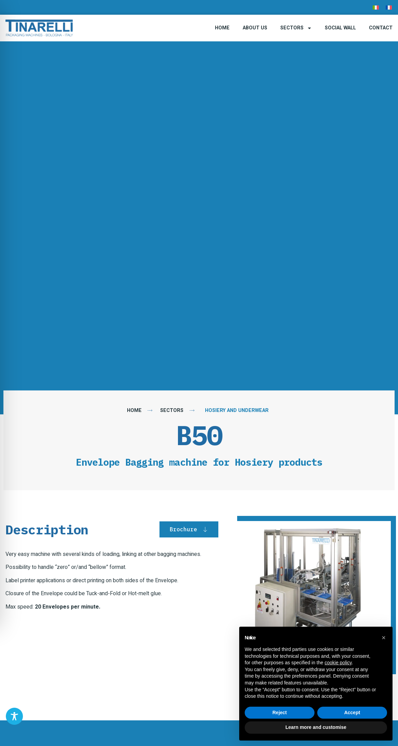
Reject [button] (279, 712)
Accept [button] (352, 712)
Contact (381, 27)
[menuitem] (375, 7)
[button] (383, 637)
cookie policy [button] (337, 662)
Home (222, 27)
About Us (255, 27)
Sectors (296, 28)
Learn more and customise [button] (315, 727)
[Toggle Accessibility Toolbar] (14, 716)
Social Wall (340, 27)
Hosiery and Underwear (237, 410)
